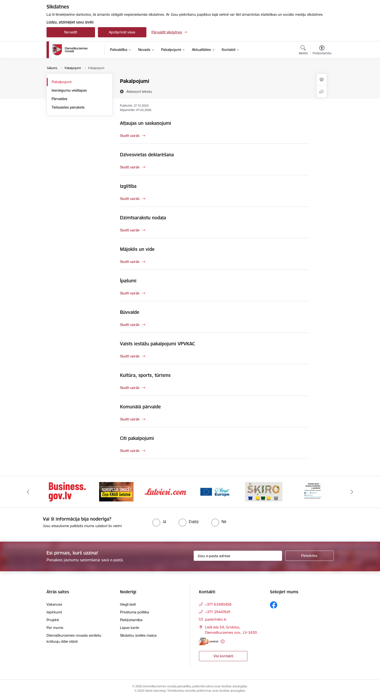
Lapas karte (129, 627)
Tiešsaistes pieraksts (68, 107)
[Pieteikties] (309, 556)
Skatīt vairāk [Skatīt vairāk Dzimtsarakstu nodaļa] (130, 230)
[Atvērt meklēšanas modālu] (303, 50)
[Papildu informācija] (222, 641)
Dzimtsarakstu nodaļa (143, 218)
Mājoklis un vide (137, 249)
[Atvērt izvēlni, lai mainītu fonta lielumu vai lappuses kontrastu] (322, 50)
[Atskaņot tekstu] (139, 91)
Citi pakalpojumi (137, 438)
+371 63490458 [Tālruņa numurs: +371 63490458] (218, 604)
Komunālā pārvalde (140, 407)
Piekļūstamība (131, 620)
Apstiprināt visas (122, 32)
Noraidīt (70, 32)
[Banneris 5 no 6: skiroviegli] (263, 491)
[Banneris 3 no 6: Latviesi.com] (166, 491)
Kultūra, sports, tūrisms (145, 375)
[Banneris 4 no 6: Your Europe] (215, 491)
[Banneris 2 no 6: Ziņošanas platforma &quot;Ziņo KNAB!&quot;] (116, 491)
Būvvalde (129, 312)
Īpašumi (128, 281)
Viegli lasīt (128, 604)
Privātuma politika (134, 612)
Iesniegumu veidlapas (69, 90)
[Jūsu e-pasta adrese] (238, 556)
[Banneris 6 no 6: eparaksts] (313, 491)
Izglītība (128, 186)
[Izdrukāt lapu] (322, 80)
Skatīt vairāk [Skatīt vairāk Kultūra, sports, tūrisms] (130, 387)
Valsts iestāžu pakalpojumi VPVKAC (157, 344)
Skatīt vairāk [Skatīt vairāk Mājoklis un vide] (130, 261)
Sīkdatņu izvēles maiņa (138, 635)
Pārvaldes (59, 98)
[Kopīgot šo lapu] (322, 92)
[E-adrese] (208, 641)
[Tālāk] (352, 492)
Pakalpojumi (61, 81)
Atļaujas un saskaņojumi (145, 123)
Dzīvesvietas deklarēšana (147, 155)
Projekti (53, 620)
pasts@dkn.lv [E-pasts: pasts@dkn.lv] (215, 619)
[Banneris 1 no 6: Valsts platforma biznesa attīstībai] (67, 491)
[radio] (159, 521)
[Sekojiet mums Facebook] (273, 605)
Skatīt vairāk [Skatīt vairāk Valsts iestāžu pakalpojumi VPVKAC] (130, 356)
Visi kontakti (223, 656)
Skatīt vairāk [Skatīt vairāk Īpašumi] (130, 293)
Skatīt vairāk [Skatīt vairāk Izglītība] (130, 198)
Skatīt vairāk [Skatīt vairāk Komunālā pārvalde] (130, 419)
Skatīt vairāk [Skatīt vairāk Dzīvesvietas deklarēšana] (130, 167)
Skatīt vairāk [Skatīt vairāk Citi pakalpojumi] (130, 450)
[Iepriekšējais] (28, 492)
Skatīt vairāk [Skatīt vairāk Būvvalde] (130, 324)
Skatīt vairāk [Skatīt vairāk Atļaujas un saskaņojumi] (130, 135)
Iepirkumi (54, 612)
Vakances (54, 604)
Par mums (55, 627)
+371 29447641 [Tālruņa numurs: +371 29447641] (218, 612)
